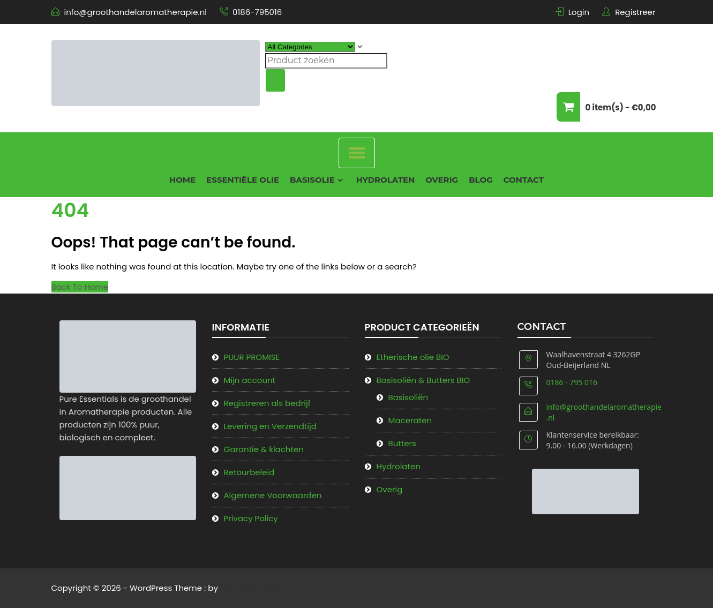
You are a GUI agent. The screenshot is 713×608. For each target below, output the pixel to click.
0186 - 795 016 (571, 382)
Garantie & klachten (264, 449)
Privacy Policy (251, 518)
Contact (524, 180)
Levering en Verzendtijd (270, 426)
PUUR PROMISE (252, 357)
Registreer (635, 12)
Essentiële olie (242, 180)
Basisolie (312, 180)
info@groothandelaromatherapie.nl (135, 12)
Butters (402, 443)
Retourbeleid (249, 472)
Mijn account (250, 380)
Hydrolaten (385, 180)
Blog (481, 180)
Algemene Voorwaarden (273, 495)
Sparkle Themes (252, 588)
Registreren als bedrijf (267, 403)
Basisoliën (408, 397)
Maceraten (410, 420)
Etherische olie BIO (413, 357)
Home (182, 180)
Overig (441, 180)
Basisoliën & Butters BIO (423, 380)
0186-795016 (257, 12)
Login (579, 12)
